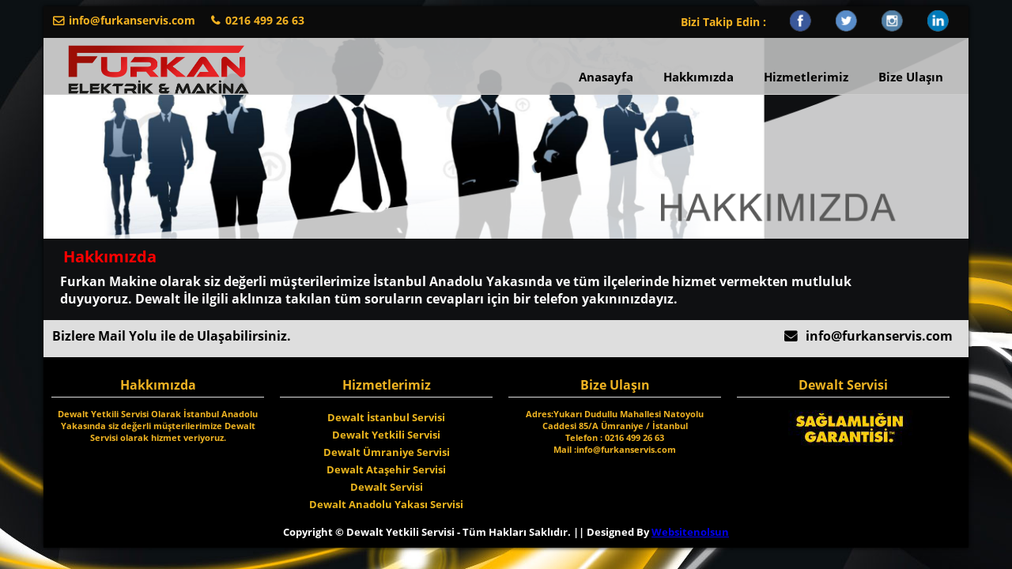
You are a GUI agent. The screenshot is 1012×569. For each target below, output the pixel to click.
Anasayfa (606, 77)
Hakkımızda (698, 77)
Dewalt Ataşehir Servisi (386, 469)
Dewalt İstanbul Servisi (386, 417)
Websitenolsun (690, 532)
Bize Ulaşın (910, 77)
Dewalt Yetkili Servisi (386, 435)
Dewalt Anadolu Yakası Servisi (386, 504)
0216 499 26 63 (264, 20)
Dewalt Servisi (386, 487)
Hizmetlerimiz (806, 77)
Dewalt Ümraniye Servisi (386, 452)
